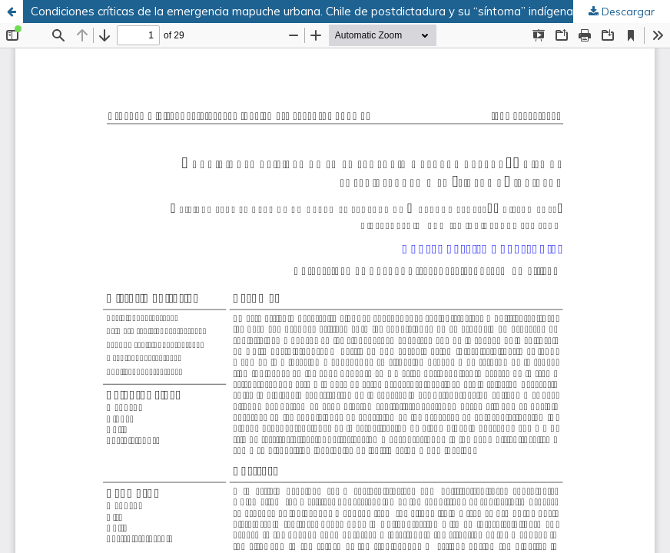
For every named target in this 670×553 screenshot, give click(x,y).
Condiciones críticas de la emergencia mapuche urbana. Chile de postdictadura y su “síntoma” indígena (302, 11)
